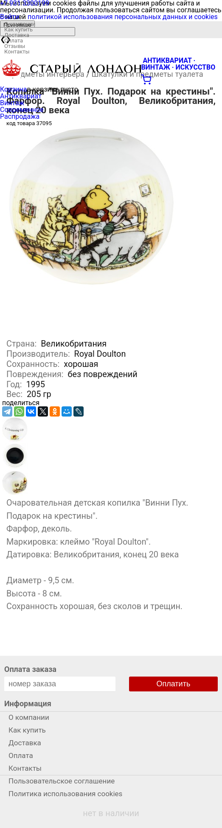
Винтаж (12, 103)
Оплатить (174, 684)
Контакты (17, 51)
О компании (19, 24)
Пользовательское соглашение (61, 781)
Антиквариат (21, 96)
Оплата (13, 40)
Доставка (16, 35)
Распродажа (19, 116)
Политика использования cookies (65, 793)
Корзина (13, 89)
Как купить (18, 29)
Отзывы (14, 46)
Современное (22, 110)
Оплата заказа (30, 669)
